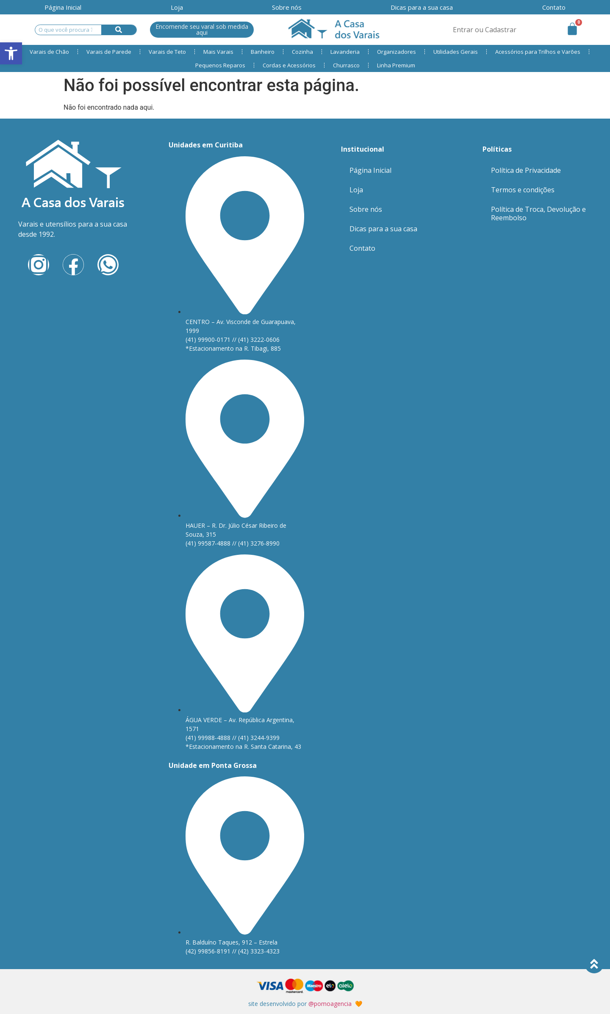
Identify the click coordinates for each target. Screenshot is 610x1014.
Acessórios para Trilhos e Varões (537, 51)
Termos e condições (523, 189)
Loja (177, 7)
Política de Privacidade (526, 170)
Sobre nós (287, 7)
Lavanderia (345, 51)
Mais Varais (218, 51)
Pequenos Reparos (220, 65)
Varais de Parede (108, 51)
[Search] (118, 30)
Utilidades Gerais (455, 51)
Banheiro (262, 51)
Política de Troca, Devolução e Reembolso (538, 213)
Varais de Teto (167, 51)
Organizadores (396, 51)
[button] (11, 53)
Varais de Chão (49, 51)
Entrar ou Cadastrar (484, 29)
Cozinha (302, 51)
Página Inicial (62, 7)
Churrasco (346, 65)
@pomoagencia (330, 1004)
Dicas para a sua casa (422, 7)
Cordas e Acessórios (289, 65)
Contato (362, 248)
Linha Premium (396, 65)
